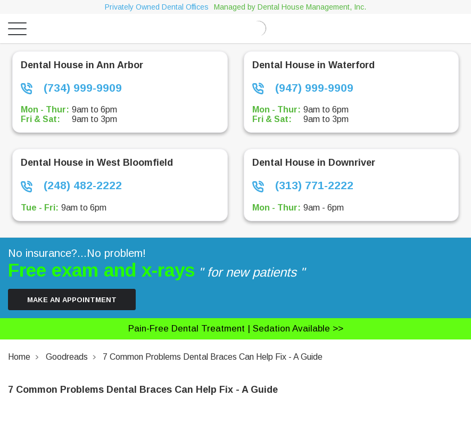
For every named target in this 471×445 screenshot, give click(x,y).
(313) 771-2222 (302, 185)
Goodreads (67, 356)
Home (19, 356)
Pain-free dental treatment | (235, 328)
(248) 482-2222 (71, 185)
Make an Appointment (72, 300)
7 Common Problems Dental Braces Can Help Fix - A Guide (213, 356)
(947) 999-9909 (302, 88)
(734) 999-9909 (71, 88)
